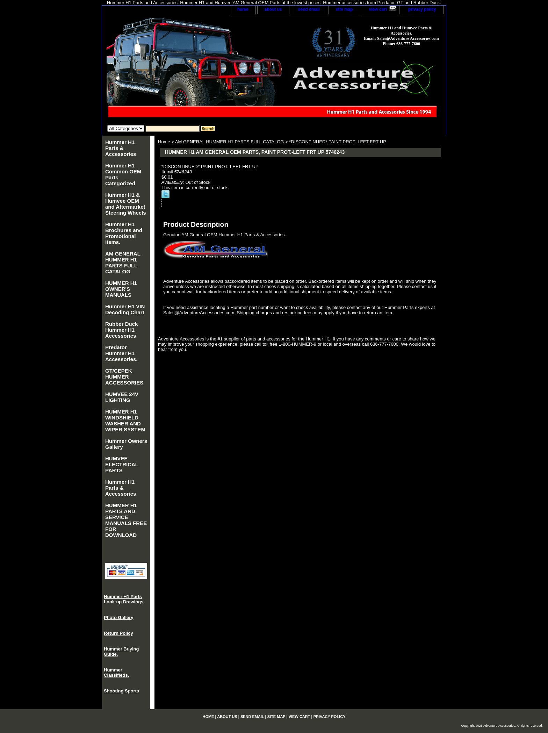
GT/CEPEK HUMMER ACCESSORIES (124, 377)
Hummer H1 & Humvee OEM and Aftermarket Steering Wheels (125, 204)
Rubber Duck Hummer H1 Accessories (121, 330)
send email (309, 9)
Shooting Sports (121, 691)
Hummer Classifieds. (116, 672)
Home (164, 141)
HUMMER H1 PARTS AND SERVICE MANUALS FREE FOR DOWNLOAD (126, 520)
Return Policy (118, 633)
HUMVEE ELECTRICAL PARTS (121, 464)
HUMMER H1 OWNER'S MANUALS (121, 289)
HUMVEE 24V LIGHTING (121, 397)
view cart (378, 9)
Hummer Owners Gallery (126, 444)
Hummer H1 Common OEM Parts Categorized (123, 174)
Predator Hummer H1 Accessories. (121, 353)
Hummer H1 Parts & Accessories (120, 148)
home (242, 9)
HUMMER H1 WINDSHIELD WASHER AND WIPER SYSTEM (125, 420)
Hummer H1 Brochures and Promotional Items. (123, 233)
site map (344, 9)
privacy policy (422, 9)
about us (273, 9)
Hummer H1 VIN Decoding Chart (125, 309)
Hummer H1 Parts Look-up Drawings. (124, 599)
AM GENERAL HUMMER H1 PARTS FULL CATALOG (229, 141)
